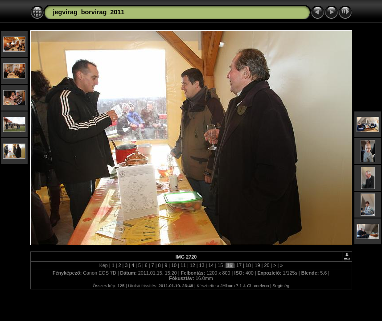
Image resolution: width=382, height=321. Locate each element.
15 (220, 265)
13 (202, 265)
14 (211, 265)
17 (239, 265)
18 (248, 265)
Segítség (280, 285)
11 (183, 265)
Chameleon (258, 285)
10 (174, 265)
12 (193, 265)
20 (267, 265)
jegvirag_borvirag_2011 (89, 12)
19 (258, 265)
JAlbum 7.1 (231, 285)
